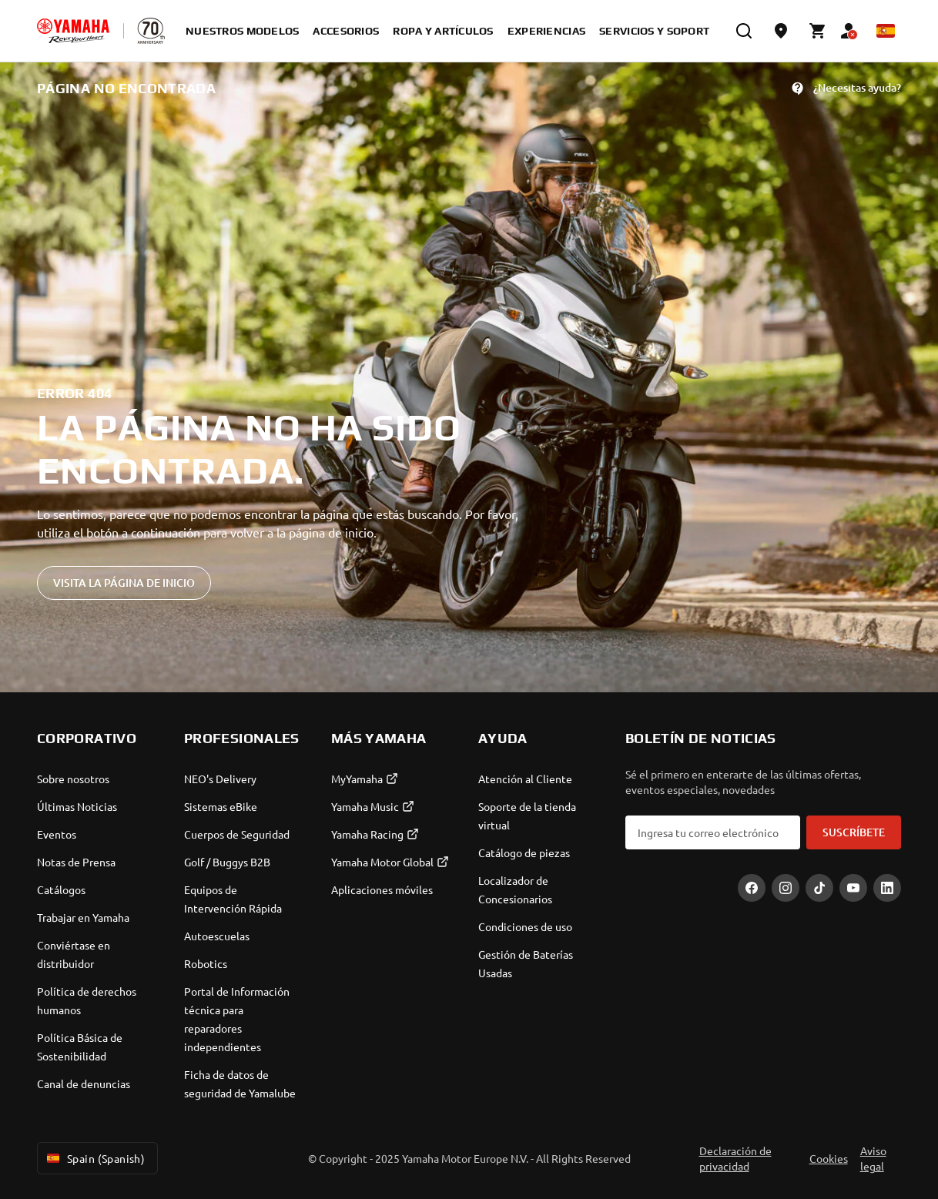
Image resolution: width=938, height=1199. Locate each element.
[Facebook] (751, 888)
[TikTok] (819, 888)
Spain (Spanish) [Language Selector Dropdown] (94, 1158)
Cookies (828, 1158)
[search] (744, 30)
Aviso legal (873, 1158)
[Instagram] (785, 888)
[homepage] (73, 31)
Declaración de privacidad (735, 1158)
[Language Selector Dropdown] (885, 30)
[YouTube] (853, 888)
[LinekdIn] (887, 888)
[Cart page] (818, 31)
